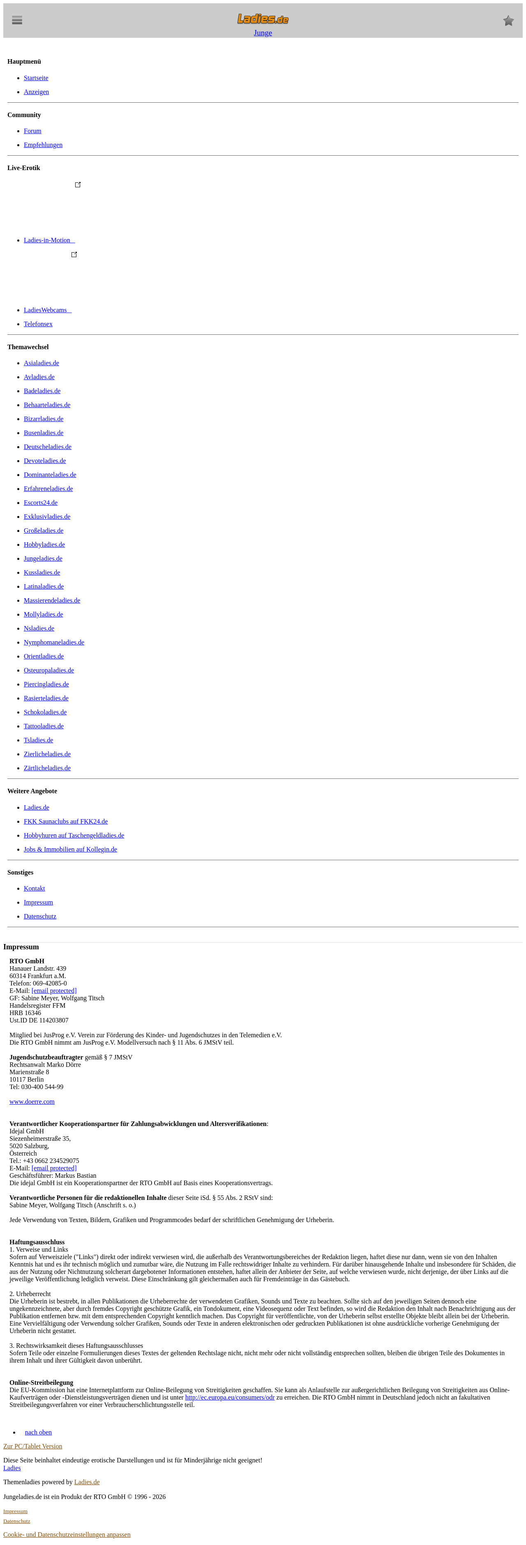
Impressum (38, 902)
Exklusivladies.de (47, 516)
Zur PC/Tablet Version (32, 1446)
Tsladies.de (38, 740)
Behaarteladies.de (47, 404)
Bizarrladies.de (43, 418)
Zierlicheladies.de (47, 754)
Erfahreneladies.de (48, 488)
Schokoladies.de (45, 712)
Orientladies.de (44, 656)
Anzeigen (36, 91)
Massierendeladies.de (52, 600)
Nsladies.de (39, 628)
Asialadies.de (41, 362)
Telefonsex (38, 323)
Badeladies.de (42, 390)
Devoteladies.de (45, 460)
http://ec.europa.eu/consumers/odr (230, 1397)
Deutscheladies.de (48, 446)
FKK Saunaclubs (66, 821)
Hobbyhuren (74, 835)
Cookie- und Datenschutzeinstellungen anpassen (67, 1534)
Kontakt (34, 888)
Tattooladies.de (44, 726)
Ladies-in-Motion (111, 240)
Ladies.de (36, 807)
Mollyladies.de (43, 614)
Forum (33, 130)
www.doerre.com (32, 1101)
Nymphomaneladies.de (54, 642)
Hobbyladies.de (44, 544)
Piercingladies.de (46, 684)
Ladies (12, 1467)
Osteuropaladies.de (49, 670)
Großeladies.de (43, 530)
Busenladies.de (43, 432)
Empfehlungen (43, 144)
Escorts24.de (41, 502)
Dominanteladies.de (50, 474)
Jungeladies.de (43, 558)
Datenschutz (40, 916)
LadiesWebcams (109, 309)
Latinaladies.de (44, 586)
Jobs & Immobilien (70, 849)
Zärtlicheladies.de (47, 767)
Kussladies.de (42, 572)
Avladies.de (39, 376)
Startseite (36, 77)
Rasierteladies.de (46, 698)
